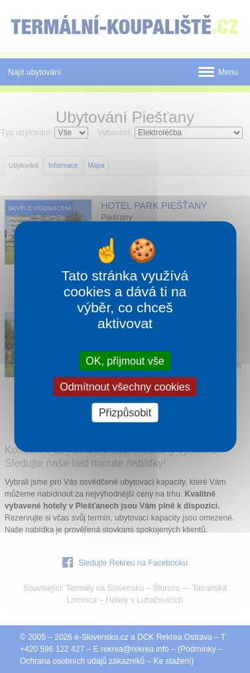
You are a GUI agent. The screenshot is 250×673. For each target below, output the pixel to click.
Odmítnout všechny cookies (125, 386)
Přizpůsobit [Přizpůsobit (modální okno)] (125, 412)
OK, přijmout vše (125, 360)
